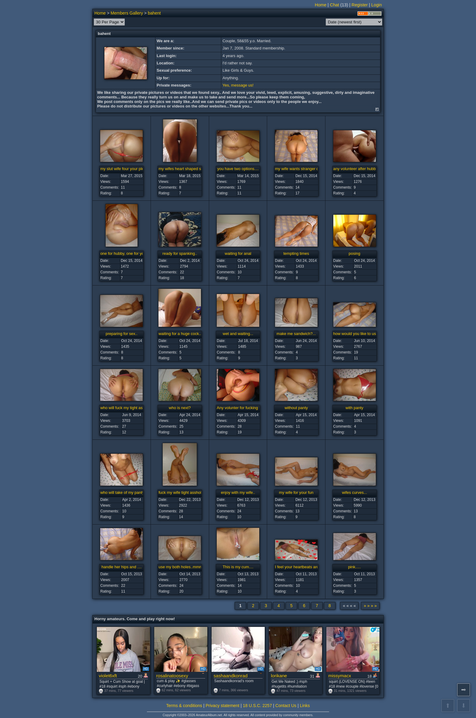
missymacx (339, 675)
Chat (334, 4)
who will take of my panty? (123, 492)
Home (320, 4)
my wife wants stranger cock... (301, 168)
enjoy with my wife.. (238, 492)
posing (354, 253)
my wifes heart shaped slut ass (185, 168)
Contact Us (285, 705)
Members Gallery (126, 13)
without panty (296, 407)
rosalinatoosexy (172, 675)
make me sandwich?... (296, 333)
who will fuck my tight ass (122, 407)
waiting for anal (238, 253)
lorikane (279, 675)
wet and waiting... (238, 333)
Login (376, 4)
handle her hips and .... (121, 567)
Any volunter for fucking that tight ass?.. (251, 407)
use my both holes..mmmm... (183, 567)
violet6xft (108, 675)
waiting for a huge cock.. (179, 333)
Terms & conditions (184, 705)
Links (305, 705)
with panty (354, 407)
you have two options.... (238, 168)
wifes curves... (354, 492)
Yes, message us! (238, 85)
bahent (154, 13)
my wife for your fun (296, 492)
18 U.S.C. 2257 (257, 705)
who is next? (180, 407)
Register (360, 4)
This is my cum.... (238, 567)
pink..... (354, 567)
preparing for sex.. (122, 333)
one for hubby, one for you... (124, 253)
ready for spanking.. (179, 253)
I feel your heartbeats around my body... (310, 567)
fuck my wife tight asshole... (182, 492)
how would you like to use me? (360, 333)
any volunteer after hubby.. (356, 168)
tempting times (296, 253)
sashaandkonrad (231, 675)
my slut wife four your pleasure (127, 168)
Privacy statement (222, 705)
